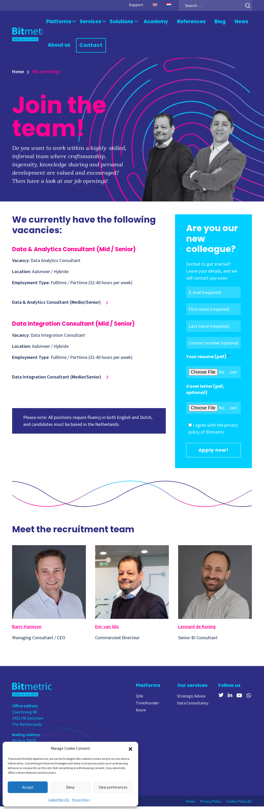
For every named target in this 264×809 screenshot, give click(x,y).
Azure (141, 712)
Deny (70, 787)
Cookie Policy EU (58, 800)
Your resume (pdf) (206, 359)
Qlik (139, 698)
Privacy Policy (81, 800)
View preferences (113, 787)
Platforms (59, 22)
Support (129, 4)
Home (18, 74)
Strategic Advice (191, 698)
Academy (150, 22)
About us (59, 47)
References (183, 22)
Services (88, 22)
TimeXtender (147, 705)
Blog (211, 22)
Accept (28, 787)
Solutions (117, 22)
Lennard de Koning (197, 629)
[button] (130, 748)
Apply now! (213, 452)
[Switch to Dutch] (162, 4)
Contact (90, 47)
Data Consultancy (192, 705)
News (232, 22)
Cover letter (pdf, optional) (205, 392)
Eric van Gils (107, 629)
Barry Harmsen (27, 629)
